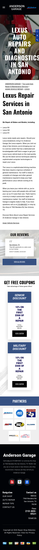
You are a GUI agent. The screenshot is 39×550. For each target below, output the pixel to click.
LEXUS (27, 89)
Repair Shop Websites (26, 530)
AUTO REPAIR (9, 500)
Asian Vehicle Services (11, 223)
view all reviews (19, 262)
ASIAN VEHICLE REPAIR (14, 89)
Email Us (32, 518)
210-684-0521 (22, 204)
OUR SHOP (7, 496)
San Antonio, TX (14, 245)
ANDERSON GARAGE (13, 84)
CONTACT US (8, 507)
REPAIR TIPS (8, 503)
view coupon (19, 333)
